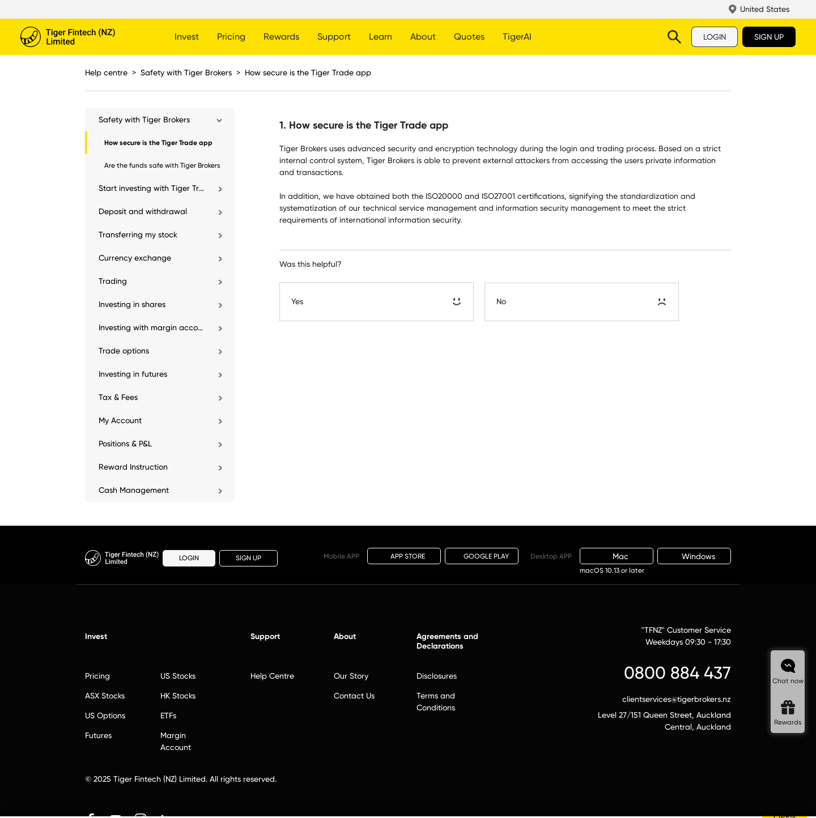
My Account (120, 420)
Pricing (231, 36)
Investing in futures (133, 373)
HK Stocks (178, 695)
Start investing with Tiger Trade (152, 188)
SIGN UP (769, 36)
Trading (113, 281)
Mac (616, 556)
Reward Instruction (133, 466)
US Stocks (178, 675)
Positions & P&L (125, 443)
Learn (380, 36)
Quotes (469, 36)
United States (764, 9)
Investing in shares (132, 304)
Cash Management (134, 490)
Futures (98, 735)
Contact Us (354, 695)
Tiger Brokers (82, 37)
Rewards (281, 36)
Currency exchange (135, 257)
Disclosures (436, 675)
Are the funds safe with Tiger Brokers (162, 165)
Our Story (351, 675)
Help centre (106, 72)
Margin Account (175, 741)
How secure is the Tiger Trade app (308, 72)
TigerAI (517, 36)
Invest (187, 36)
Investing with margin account (152, 327)
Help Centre (272, 675)
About (423, 36)
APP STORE (404, 556)
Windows (694, 556)
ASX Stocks (105, 695)
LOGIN (714, 36)
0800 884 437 (677, 673)
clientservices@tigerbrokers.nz (676, 699)
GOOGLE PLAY (481, 556)
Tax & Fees (118, 397)
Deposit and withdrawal (143, 211)
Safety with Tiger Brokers (186, 72)
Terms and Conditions (435, 701)
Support (334, 36)
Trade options (124, 350)
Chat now (788, 681)
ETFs (168, 715)
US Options (105, 715)
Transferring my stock (138, 234)
